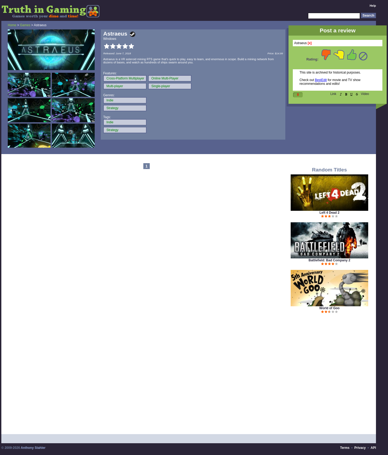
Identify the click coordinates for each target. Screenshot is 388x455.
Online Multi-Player (164, 78)
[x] (310, 43)
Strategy (112, 108)
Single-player (160, 86)
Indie (109, 100)
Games (25, 25)
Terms (344, 448)
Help (373, 5)
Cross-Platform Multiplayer (125, 78)
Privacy (360, 448)
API (373, 448)
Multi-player (114, 86)
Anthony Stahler (33, 448)
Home (12, 25)
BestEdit (321, 80)
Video (365, 94)
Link (333, 94)
